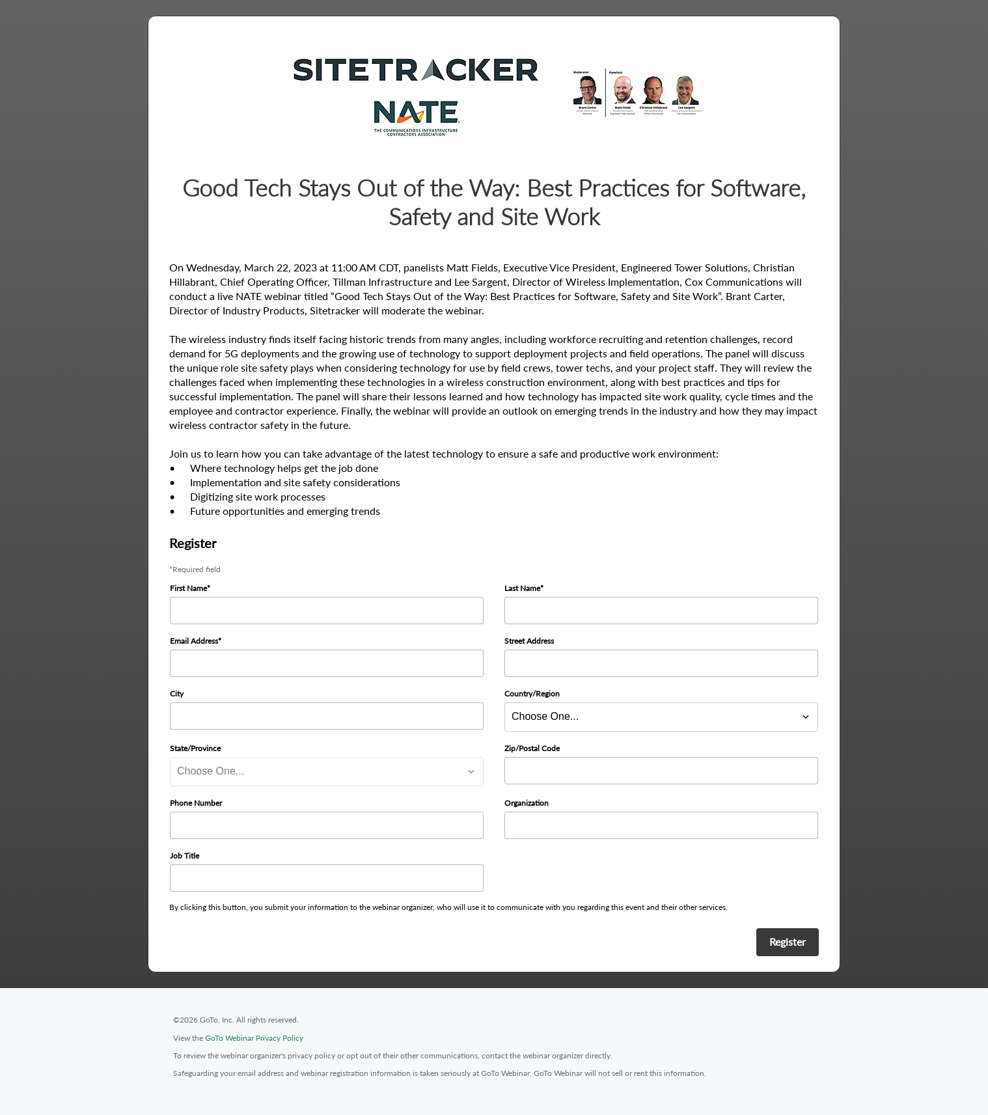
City (177, 693)
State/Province (195, 748)
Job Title (184, 855)
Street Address (529, 641)
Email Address (194, 641)
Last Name (522, 588)
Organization (526, 803)
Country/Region (532, 693)
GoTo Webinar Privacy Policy (254, 1038)
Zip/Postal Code (532, 748)
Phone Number (196, 803)
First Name (188, 588)
